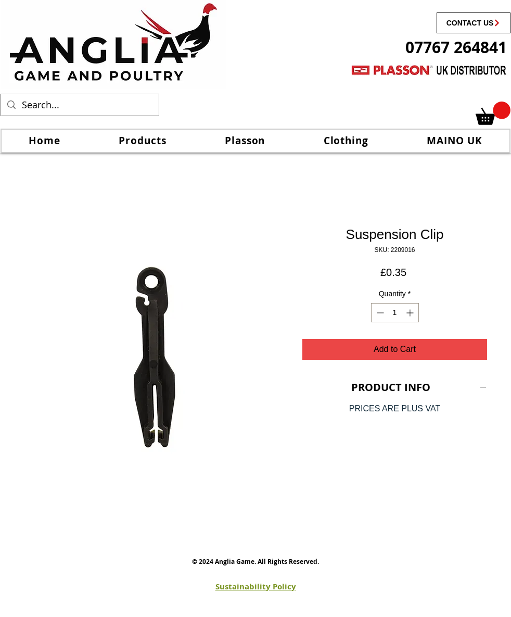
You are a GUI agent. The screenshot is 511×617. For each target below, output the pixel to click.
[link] (493, 113)
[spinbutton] (395, 313)
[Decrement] (379, 313)
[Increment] (410, 313)
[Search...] (79, 105)
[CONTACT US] (473, 22)
